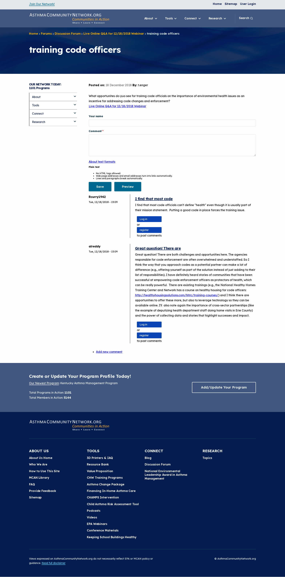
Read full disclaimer (53, 563)
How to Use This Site (44, 471)
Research (218, 18)
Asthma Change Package (105, 484)
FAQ (32, 484)
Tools (171, 18)
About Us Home (40, 458)
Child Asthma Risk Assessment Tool (113, 504)
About (151, 18)
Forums (46, 33)
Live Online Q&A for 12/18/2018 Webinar (113, 33)
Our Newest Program (44, 383)
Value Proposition (100, 471)
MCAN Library (39, 477)
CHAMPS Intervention (103, 497)
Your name (96, 116)
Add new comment (109, 352)
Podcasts (93, 510)
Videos (92, 517)
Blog (148, 458)
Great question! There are (158, 248)
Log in (143, 219)
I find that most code (153, 198)
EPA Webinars (97, 524)
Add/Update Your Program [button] (224, 387)
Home (217, 4)
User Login (248, 4)
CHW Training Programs (105, 477)
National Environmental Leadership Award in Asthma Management (166, 474)
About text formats (102, 161)
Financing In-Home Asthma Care (111, 491)
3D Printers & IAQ (100, 458)
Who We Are (38, 464)
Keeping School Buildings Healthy (112, 537)
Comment (95, 131)
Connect (192, 18)
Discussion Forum (68, 33)
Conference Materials (103, 530)
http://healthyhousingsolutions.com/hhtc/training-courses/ (176, 295)
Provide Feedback (42, 491)
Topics (207, 458)
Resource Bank (98, 464)
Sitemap (231, 4)
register (144, 230)
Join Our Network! (42, 4)
